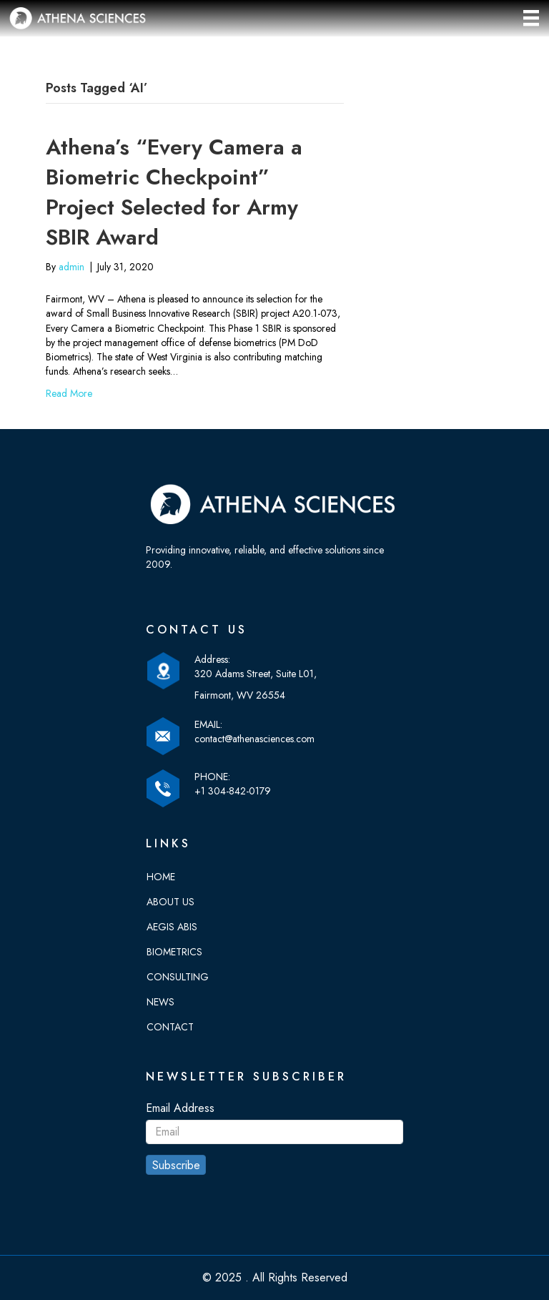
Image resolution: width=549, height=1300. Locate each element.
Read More (69, 393)
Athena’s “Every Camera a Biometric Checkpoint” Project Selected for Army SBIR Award (174, 192)
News (160, 1002)
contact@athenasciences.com (254, 739)
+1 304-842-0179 (232, 791)
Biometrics (174, 952)
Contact (170, 1027)
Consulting (178, 977)
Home (161, 877)
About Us (170, 902)
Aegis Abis (172, 927)
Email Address (180, 1108)
